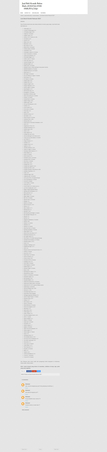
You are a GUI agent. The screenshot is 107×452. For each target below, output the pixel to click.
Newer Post (24, 449)
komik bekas (36, 15)
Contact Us (27, 12)
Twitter (38, 371)
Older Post (56, 449)
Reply (26, 388)
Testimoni (43, 12)
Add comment (25, 409)
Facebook (29, 371)
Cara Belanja (35, 12)
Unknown (27, 384)
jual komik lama (28, 15)
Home (21, 12)
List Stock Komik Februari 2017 (31, 18)
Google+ (34, 371)
